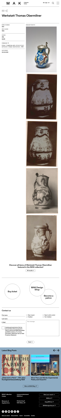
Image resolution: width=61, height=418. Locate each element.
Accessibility (27, 415)
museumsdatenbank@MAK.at (23, 395)
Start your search (49, 395)
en (46, 2)
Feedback (30, 316)
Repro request (31, 315)
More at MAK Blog (30, 386)
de (43, 2)
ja (48, 2)
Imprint (21, 415)
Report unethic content (49, 315)
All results (30, 270)
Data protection (14, 415)
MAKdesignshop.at (49, 405)
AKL (3, 37)
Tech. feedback (47, 316)
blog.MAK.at (49, 402)
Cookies (33, 415)
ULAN (3, 39)
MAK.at (49, 398)
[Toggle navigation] (58, 3)
